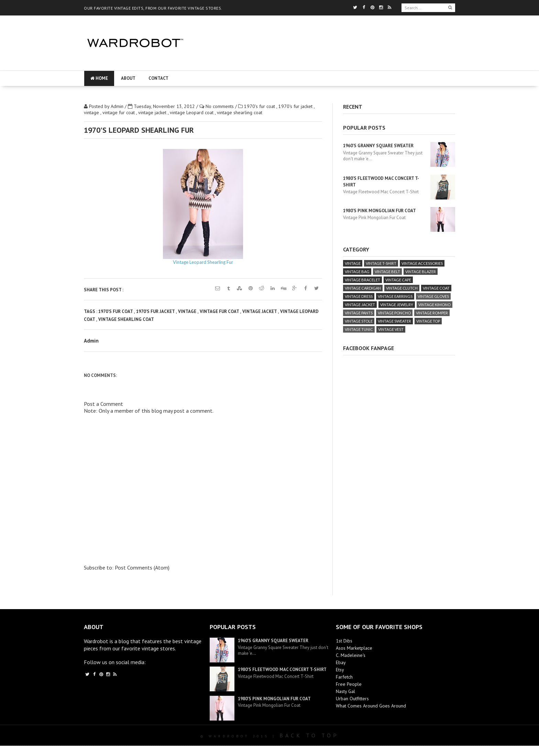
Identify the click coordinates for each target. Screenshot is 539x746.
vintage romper (432, 313)
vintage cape (398, 280)
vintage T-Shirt (381, 263)
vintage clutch (402, 288)
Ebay (341, 662)
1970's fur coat (260, 106)
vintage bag (357, 271)
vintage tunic (359, 329)
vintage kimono (434, 304)
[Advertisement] (325, 63)
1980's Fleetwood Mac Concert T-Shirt (282, 669)
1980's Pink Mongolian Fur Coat (379, 211)
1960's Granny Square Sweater (378, 146)
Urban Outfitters (352, 698)
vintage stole (359, 321)
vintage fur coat (119, 112)
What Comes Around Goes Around (371, 706)
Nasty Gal (345, 691)
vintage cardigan (363, 288)
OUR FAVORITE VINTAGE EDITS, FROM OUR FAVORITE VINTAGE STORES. (153, 8)
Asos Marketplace (354, 648)
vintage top (428, 321)
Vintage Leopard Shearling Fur (203, 262)
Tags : (91, 311)
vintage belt (387, 271)
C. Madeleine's (350, 655)
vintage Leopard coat (192, 112)
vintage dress (359, 296)
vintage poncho (394, 313)
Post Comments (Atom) (142, 567)
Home (99, 78)
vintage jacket (153, 112)
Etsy (340, 670)
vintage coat (436, 288)
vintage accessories (422, 263)
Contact (158, 78)
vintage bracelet (362, 280)
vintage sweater (394, 321)
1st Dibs (344, 641)
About (128, 78)
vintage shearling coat (239, 112)
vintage (92, 112)
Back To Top (309, 735)
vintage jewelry (396, 304)
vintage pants (359, 313)
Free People (349, 684)
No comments (220, 106)
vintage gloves (433, 296)
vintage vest (391, 329)
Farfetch (344, 677)
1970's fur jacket (296, 106)
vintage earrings (395, 296)
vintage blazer (420, 271)
